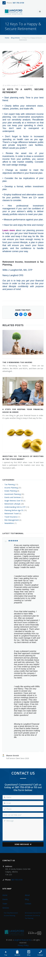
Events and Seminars (12, 497)
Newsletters (9, 523)
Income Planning (11, 487)
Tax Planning (9, 484)
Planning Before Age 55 (13, 510)
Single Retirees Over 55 (13, 500)
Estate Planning (10, 491)
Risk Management (11, 520)
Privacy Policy (23, 945)
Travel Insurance (11, 517)
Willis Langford (12, 85)
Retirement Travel (11, 513)
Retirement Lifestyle (12, 504)
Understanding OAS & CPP (15, 507)
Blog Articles (15, 38)
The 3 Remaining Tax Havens (17, 362)
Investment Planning (12, 494)
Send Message (23, 844)
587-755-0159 (18, 3)
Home (7, 38)
